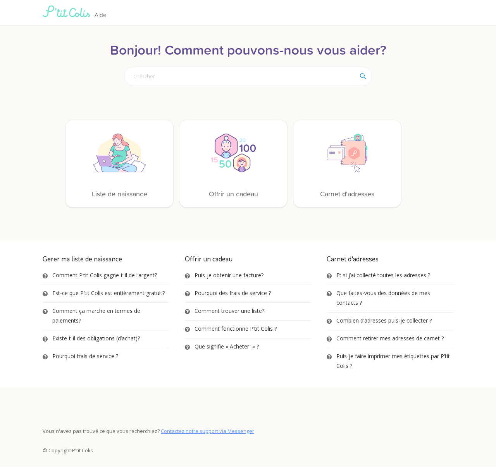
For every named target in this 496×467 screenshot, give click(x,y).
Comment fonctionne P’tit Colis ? (236, 328)
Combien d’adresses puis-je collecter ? (384, 320)
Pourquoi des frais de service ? (233, 293)
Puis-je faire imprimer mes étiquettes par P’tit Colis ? (393, 360)
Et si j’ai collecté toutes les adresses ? (383, 275)
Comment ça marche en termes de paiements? (96, 315)
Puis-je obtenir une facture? (229, 275)
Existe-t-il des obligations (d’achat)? (96, 338)
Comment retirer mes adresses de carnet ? (390, 338)
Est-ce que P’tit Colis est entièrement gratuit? (108, 293)
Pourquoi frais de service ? (85, 356)
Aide (100, 15)
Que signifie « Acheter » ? (227, 346)
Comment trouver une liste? (229, 310)
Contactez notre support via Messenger (207, 431)
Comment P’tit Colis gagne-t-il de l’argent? (104, 275)
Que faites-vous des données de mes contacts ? (383, 297)
